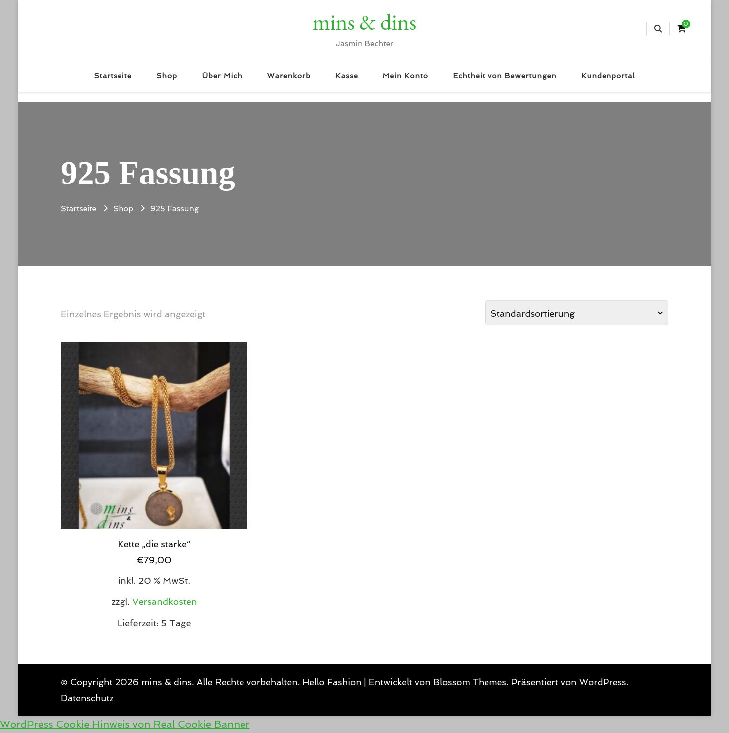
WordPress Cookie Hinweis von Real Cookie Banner (124, 724)
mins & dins (364, 21)
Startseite (113, 75)
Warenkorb (288, 75)
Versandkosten (164, 601)
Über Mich (222, 75)
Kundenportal (608, 75)
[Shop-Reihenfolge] (576, 312)
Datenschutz (87, 698)
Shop (166, 75)
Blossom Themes (469, 682)
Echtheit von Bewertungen (505, 75)
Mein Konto (405, 75)
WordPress (602, 682)
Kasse (347, 75)
